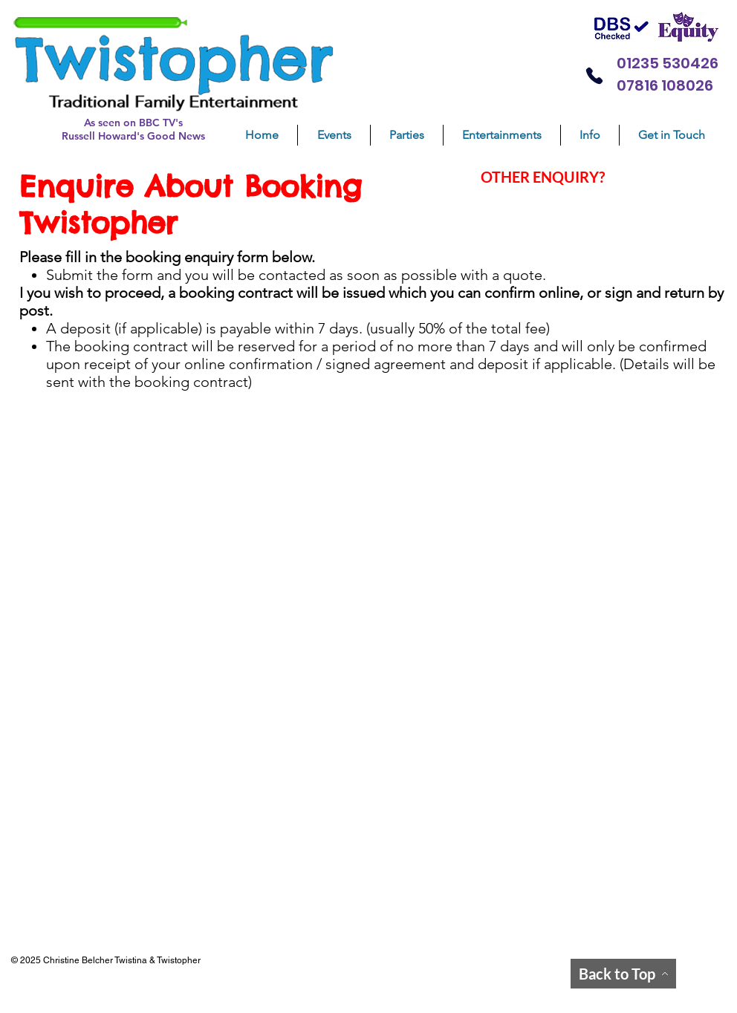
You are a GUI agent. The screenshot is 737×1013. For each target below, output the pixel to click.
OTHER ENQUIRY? (543, 177)
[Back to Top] (623, 973)
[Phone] (594, 75)
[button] (407, 135)
